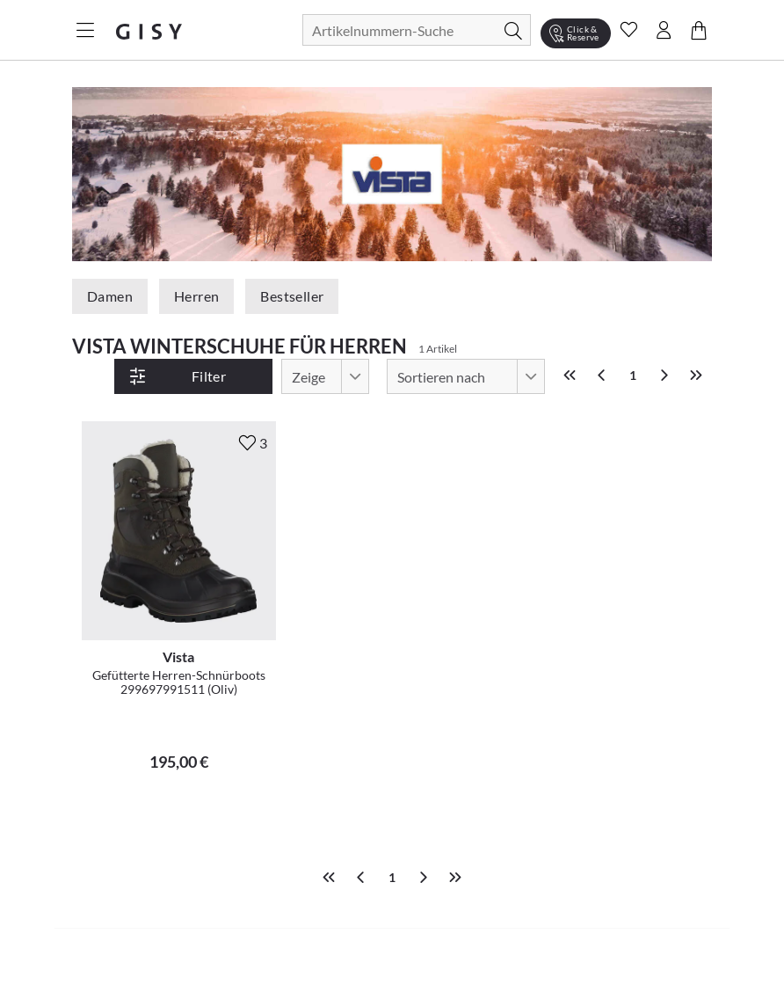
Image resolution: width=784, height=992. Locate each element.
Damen (110, 296)
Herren (196, 296)
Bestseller (291, 296)
